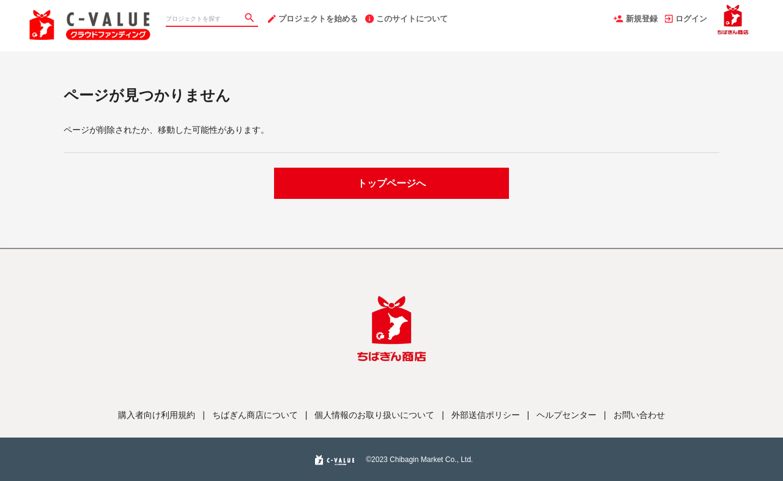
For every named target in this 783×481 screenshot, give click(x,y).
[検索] (250, 19)
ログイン (686, 18)
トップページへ (391, 183)
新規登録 (636, 18)
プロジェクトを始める (313, 18)
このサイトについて (406, 18)
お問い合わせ (639, 415)
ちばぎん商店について (255, 415)
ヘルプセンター (566, 415)
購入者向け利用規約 (156, 415)
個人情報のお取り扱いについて (374, 415)
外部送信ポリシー (485, 415)
